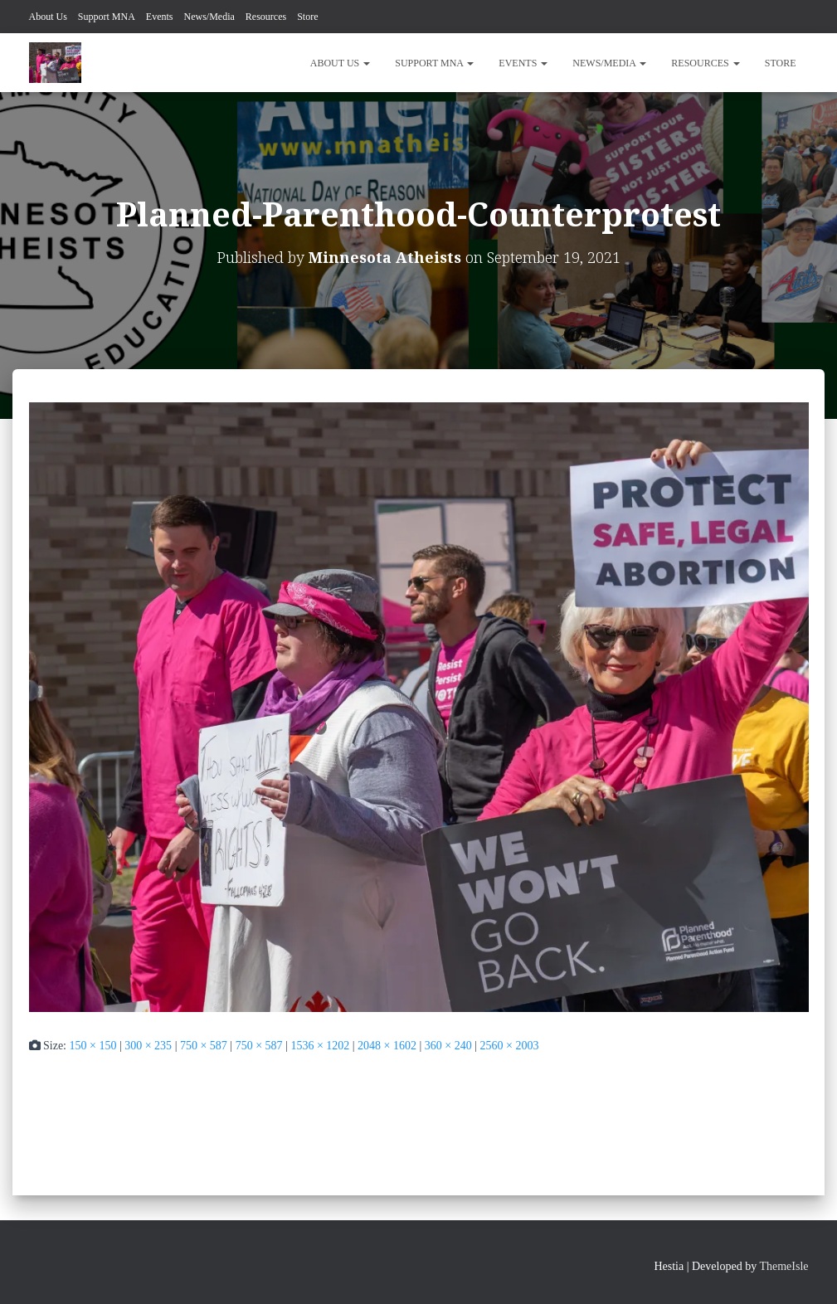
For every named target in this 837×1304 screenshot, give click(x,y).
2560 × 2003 (509, 1045)
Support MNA (106, 16)
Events (159, 16)
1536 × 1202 (319, 1045)
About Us (48, 16)
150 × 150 (93, 1045)
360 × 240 (448, 1045)
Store (307, 16)
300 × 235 (148, 1045)
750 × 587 (203, 1045)
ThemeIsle (783, 1266)
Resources (266, 16)
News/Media (209, 16)
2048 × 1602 (387, 1045)
